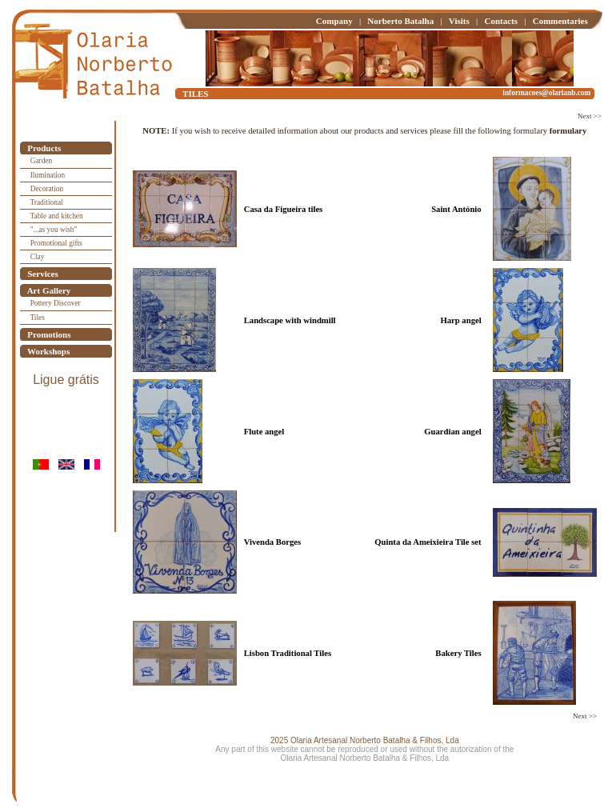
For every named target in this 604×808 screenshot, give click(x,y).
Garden (41, 161)
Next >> (590, 116)
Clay (37, 257)
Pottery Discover (55, 303)
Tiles (37, 318)
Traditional (46, 202)
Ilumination (48, 175)
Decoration (46, 189)
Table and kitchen (56, 216)
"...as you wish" (54, 230)
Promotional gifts (56, 243)
